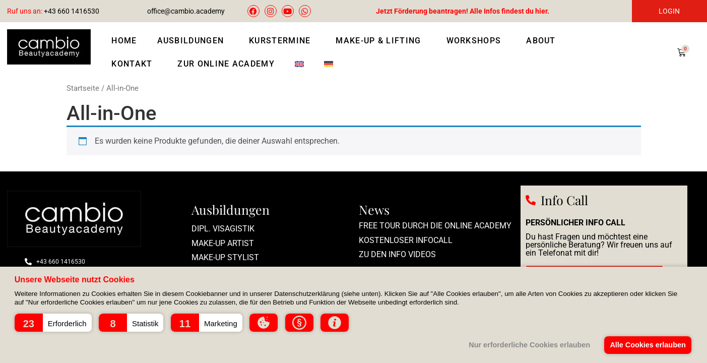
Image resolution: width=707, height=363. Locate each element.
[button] (53, 323)
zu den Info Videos (397, 254)
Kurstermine (282, 41)
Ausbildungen (193, 41)
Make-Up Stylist (225, 257)
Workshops (476, 41)
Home (124, 40)
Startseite (83, 88)
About (543, 41)
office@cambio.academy (186, 11)
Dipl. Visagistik (222, 228)
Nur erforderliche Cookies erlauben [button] (529, 345)
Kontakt (134, 64)
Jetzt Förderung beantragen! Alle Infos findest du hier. (462, 11)
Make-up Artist (222, 243)
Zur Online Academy (225, 64)
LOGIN (669, 11)
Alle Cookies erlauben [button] (647, 345)
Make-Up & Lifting (381, 41)
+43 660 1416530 (53, 11)
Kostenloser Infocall (406, 240)
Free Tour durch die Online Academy (435, 225)
